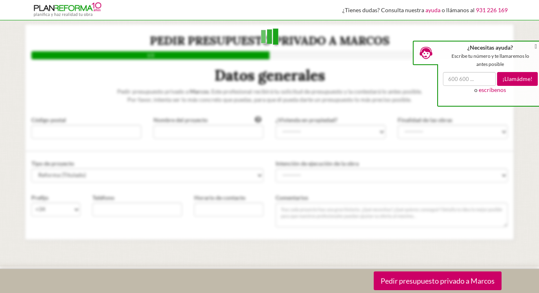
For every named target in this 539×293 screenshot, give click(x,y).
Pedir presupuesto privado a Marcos (438, 280)
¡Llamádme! (517, 78)
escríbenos (492, 89)
